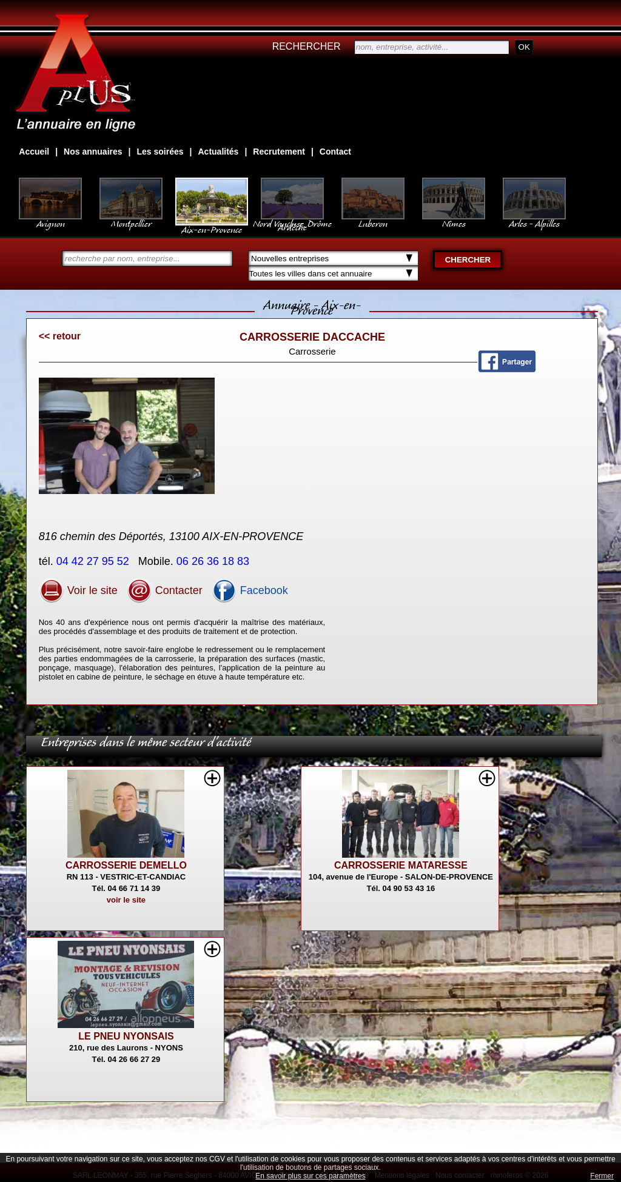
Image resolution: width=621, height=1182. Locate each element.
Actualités (218, 151)
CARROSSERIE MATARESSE (401, 865)
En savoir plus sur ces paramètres (310, 1176)
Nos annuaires (93, 151)
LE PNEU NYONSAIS (125, 1036)
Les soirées (160, 151)
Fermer (602, 1176)
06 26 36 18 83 (214, 561)
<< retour (60, 336)
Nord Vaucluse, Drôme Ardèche (292, 219)
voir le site (126, 899)
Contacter (165, 590)
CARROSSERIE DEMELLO (126, 865)
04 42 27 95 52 (94, 561)
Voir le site (78, 590)
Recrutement (279, 151)
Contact (335, 151)
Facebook (250, 590)
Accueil (34, 151)
